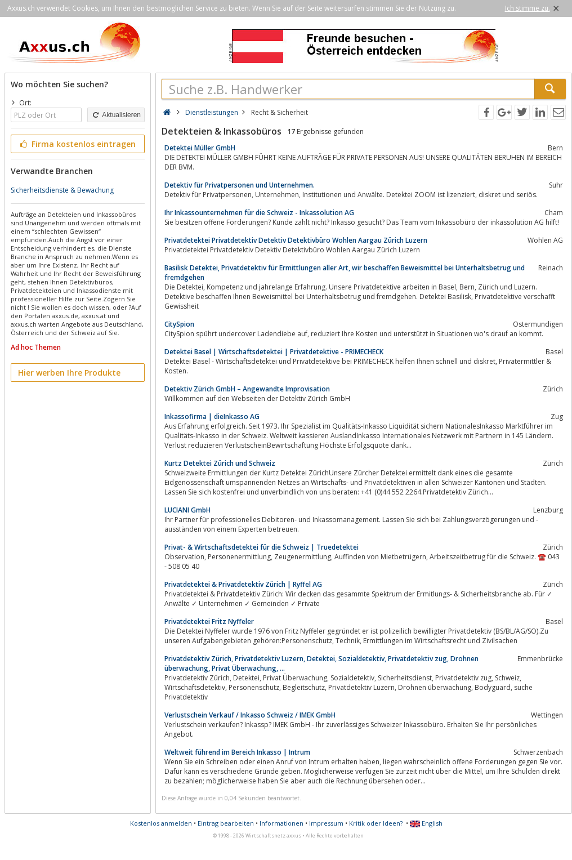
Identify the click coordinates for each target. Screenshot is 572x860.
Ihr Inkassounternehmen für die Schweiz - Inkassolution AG (259, 212)
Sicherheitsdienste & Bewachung (62, 190)
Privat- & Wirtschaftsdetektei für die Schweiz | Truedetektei (261, 547)
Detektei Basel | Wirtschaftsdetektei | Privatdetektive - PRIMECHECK (273, 352)
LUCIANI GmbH (187, 510)
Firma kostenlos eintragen (77, 144)
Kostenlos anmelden (161, 823)
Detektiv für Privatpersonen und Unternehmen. (239, 185)
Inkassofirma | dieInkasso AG (212, 416)
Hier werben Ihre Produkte (69, 372)
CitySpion (179, 324)
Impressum (326, 823)
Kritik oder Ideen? (376, 823)
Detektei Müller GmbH (199, 148)
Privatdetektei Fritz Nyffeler (209, 621)
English (426, 823)
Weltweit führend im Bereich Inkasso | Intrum (237, 752)
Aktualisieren (116, 115)
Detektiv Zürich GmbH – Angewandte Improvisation (247, 389)
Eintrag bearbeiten (226, 823)
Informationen (281, 823)
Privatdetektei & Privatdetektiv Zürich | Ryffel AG (243, 584)
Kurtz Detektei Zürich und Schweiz (219, 463)
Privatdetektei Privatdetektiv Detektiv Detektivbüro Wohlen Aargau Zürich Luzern (295, 240)
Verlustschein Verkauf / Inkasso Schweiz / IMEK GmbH (250, 715)
